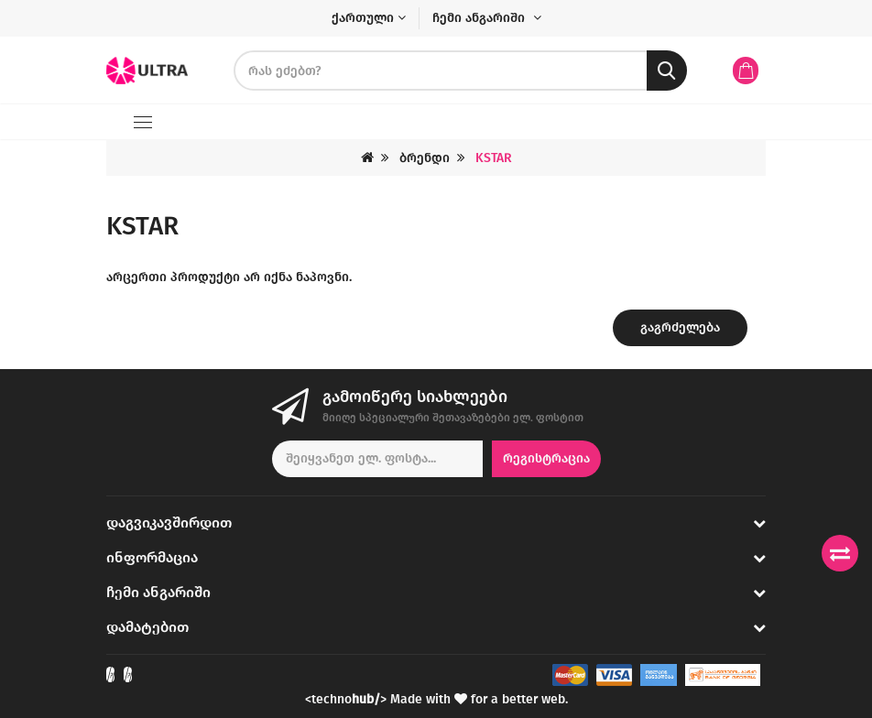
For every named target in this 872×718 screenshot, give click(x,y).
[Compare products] (840, 553)
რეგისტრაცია (546, 458)
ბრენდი (424, 158)
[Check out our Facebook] (110, 675)
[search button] (667, 70)
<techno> (346, 699)
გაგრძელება (680, 327)
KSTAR (493, 158)
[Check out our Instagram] (128, 675)
